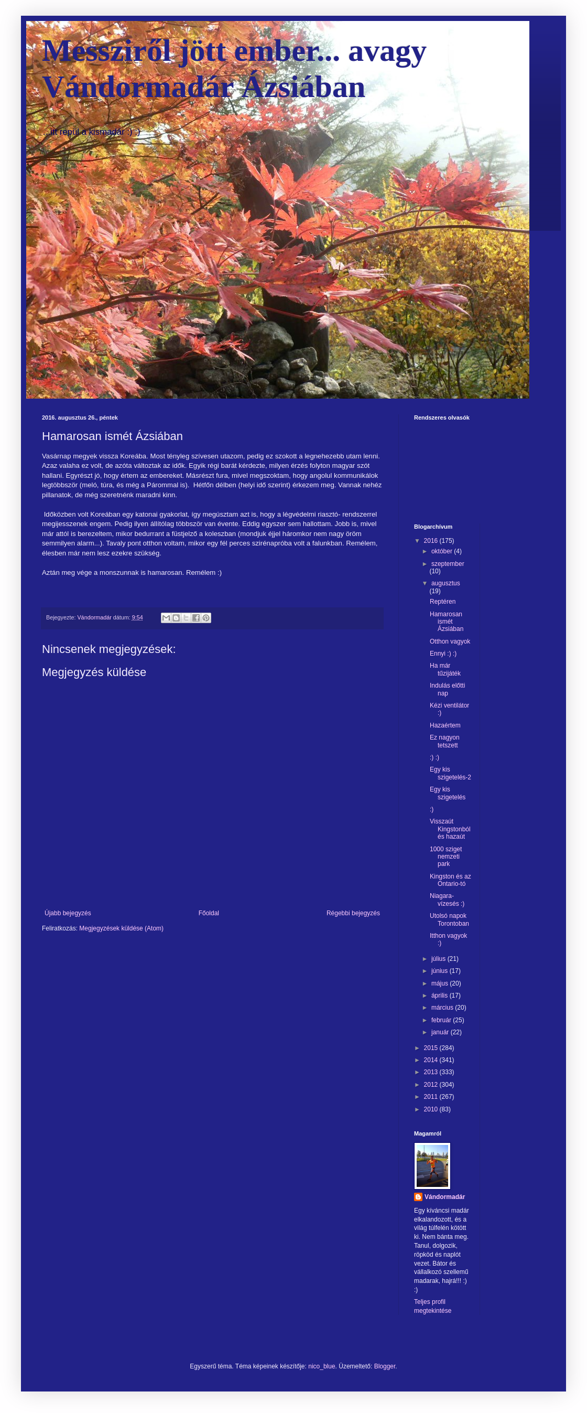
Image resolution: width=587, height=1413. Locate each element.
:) (431, 809)
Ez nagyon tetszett (445, 741)
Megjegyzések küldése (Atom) (121, 928)
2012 (432, 1084)
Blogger (385, 1366)
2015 (432, 1048)
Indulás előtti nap (447, 689)
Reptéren (442, 601)
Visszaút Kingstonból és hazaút (450, 829)
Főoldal (209, 913)
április (440, 995)
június (440, 971)
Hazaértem (445, 725)
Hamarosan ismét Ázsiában (446, 622)
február (442, 1020)
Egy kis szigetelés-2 (450, 773)
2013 (432, 1072)
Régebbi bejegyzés (353, 913)
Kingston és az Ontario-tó (450, 880)
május (440, 983)
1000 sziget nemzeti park (446, 856)
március (443, 1007)
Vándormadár (445, 1197)
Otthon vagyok (450, 641)
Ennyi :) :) (443, 653)
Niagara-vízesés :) (447, 899)
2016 (432, 540)
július (439, 958)
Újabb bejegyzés (68, 913)
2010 (432, 1109)
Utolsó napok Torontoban (449, 919)
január (441, 1032)
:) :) (434, 757)
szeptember (447, 564)
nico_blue (321, 1366)
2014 (432, 1060)
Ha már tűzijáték (445, 669)
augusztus (445, 583)
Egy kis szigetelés (447, 793)
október (442, 551)
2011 (432, 1096)
